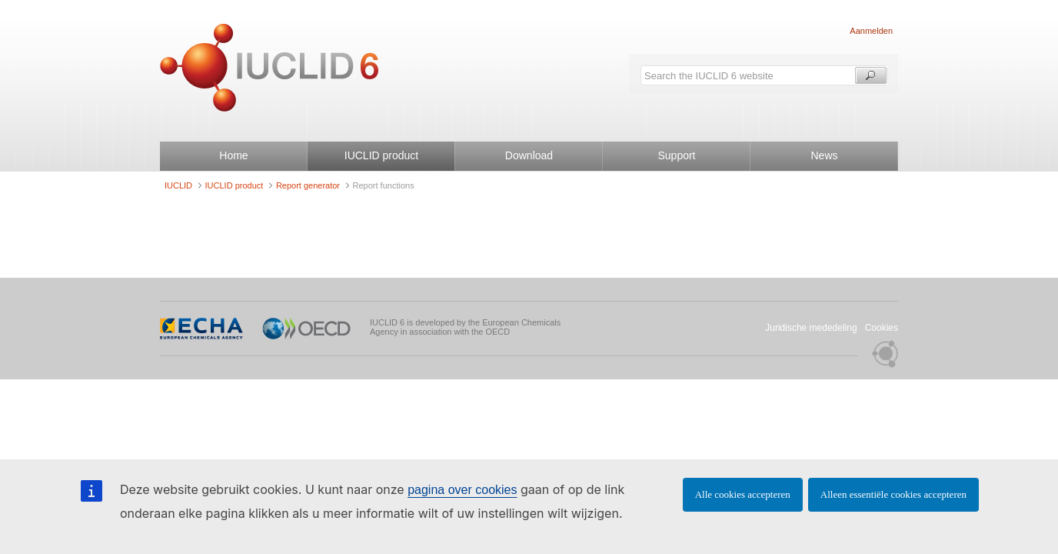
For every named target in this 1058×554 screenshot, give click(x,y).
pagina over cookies (462, 489)
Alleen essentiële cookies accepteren (893, 494)
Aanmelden (871, 30)
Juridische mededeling (811, 327)
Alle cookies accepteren (742, 494)
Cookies (881, 327)
